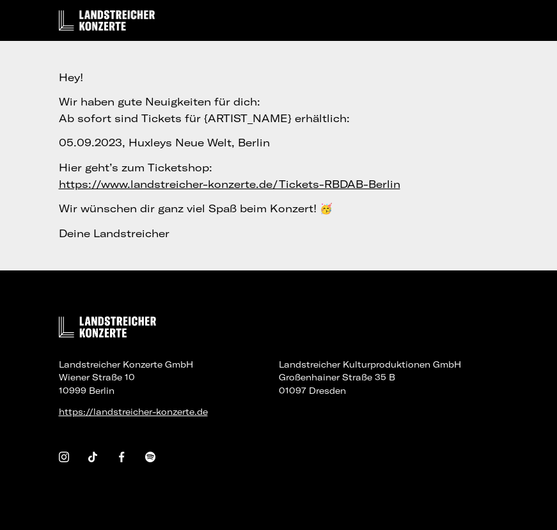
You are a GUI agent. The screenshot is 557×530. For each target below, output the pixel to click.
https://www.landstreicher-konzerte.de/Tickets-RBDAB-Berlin (229, 184)
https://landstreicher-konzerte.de (133, 412)
